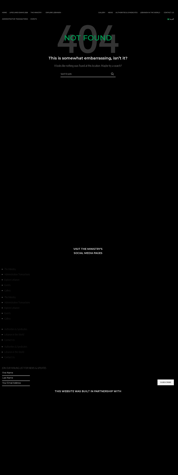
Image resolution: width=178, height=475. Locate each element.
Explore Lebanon (11, 279)
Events (7, 285)
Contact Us (9, 339)
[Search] (88, 74)
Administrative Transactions (17, 274)
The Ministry (10, 269)
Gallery (7, 290)
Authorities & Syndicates (15, 329)
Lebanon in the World (14, 334)
